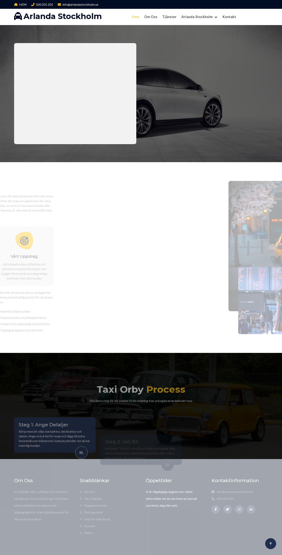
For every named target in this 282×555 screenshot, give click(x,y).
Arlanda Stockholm (197, 17)
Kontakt (229, 17)
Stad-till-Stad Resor (95, 519)
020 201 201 (42, 4)
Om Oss (150, 17)
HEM (20, 4)
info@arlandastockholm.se (78, 4)
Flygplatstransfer (93, 505)
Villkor (86, 533)
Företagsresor (91, 512)
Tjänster (169, 17)
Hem (135, 17)
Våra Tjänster (91, 498)
